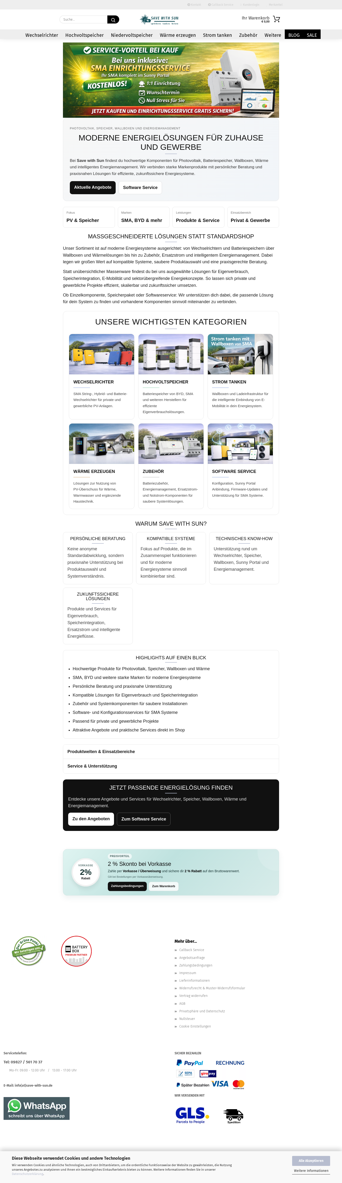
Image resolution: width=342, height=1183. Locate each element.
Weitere (273, 35)
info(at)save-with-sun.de (33, 1086)
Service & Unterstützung (92, 766)
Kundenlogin (250, 4)
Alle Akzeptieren (311, 1161)
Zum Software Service (143, 819)
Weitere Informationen (311, 1171)
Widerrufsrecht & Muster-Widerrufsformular (212, 988)
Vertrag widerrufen (193, 996)
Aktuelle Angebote (92, 187)
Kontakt (194, 4)
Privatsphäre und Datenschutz (202, 1011)
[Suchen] (113, 19)
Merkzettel (274, 4)
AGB (182, 1004)
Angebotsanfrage (192, 958)
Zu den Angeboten (91, 818)
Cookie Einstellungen (195, 1027)
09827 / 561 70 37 (26, 1062)
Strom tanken (217, 35)
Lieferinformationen (194, 981)
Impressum (187, 973)
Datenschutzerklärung (27, 1174)
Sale (312, 35)
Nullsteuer (187, 1019)
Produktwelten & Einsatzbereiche (101, 751)
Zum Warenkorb (164, 886)
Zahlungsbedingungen (127, 886)
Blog (294, 35)
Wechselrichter (41, 35)
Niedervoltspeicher (132, 35)
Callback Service (220, 4)
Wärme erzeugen (178, 35)
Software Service (140, 187)
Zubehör (248, 35)
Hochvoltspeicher (84, 35)
